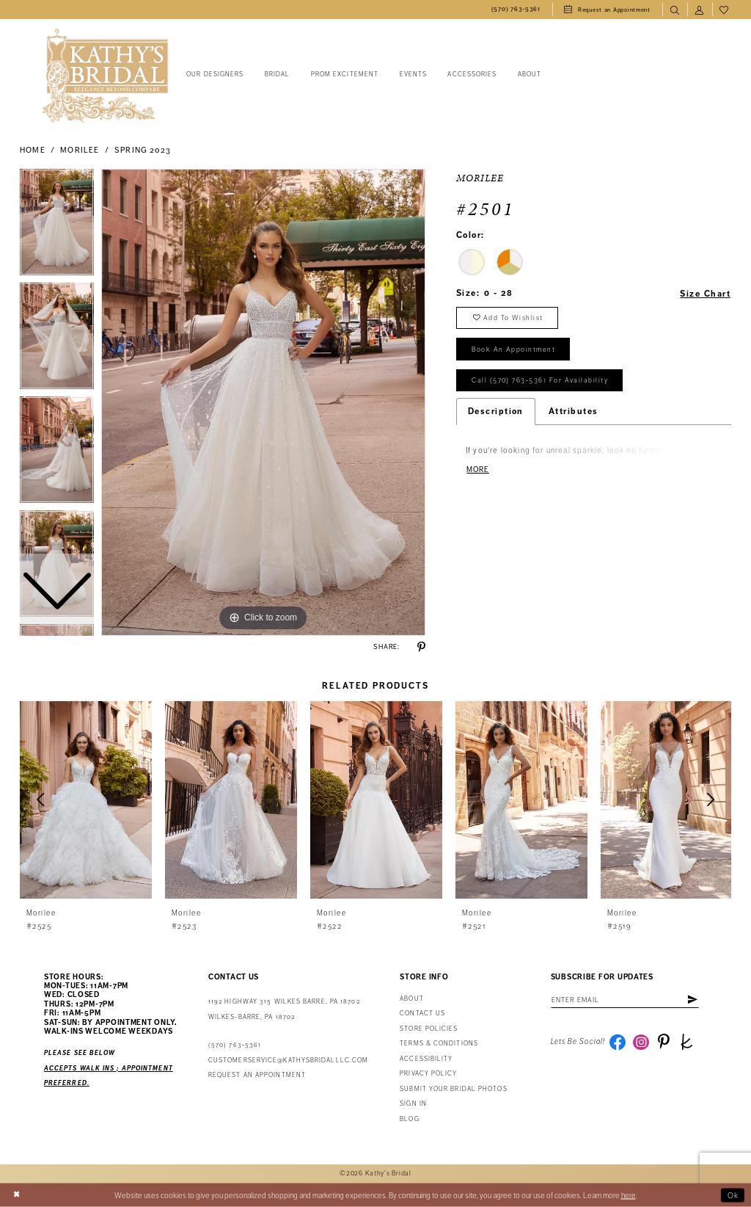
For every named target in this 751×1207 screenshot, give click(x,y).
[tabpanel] (263, 402)
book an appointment (513, 349)
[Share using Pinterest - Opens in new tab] (421, 647)
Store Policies (429, 1029)
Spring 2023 (142, 150)
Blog (409, 1119)
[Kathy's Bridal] (105, 76)
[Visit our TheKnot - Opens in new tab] (686, 1041)
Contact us (422, 1014)
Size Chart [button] (705, 294)
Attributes (573, 411)
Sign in (413, 1104)
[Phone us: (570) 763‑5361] (516, 9)
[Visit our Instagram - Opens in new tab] (641, 1041)
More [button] (477, 469)
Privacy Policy (428, 1074)
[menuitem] (516, 9)
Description (496, 411)
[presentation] (86, 800)
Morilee (79, 150)
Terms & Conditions (439, 1044)
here (628, 1195)
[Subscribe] (692, 1000)
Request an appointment (257, 1075)
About (411, 999)
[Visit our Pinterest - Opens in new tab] (664, 1041)
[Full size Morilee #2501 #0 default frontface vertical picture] (263, 402)
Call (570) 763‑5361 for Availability (540, 380)
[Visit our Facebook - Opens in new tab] (617, 1041)
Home (32, 150)
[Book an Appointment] (607, 9)
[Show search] (674, 9)
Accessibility (426, 1059)
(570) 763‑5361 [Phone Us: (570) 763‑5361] (234, 1045)
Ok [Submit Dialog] (733, 1195)
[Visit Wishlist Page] (724, 9)
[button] (699, 9)
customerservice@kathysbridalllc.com (288, 1060)
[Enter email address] (625, 1000)
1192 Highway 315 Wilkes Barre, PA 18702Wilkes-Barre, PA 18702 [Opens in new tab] (284, 1009)
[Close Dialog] (16, 1195)
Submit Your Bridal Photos (453, 1089)
